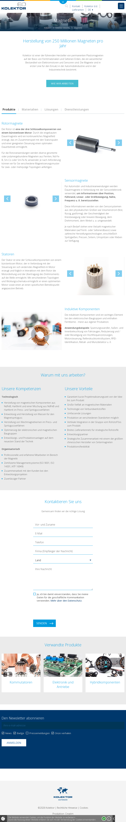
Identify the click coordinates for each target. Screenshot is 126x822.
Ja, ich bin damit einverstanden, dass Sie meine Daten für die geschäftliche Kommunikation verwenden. (62, 597)
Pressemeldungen (39, 733)
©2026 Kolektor (46, 807)
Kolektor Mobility (62, 27)
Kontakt (76, 6)
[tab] (29, 109)
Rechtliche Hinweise (67, 807)
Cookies (84, 807)
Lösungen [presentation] (51, 109)
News (8, 733)
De (90, 9)
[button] (63, 560)
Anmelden (14, 743)
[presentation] (57, 611)
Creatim (69, 813)
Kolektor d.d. (91, 6)
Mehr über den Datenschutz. (66, 600)
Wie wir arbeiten (62, 83)
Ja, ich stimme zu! (104, 819)
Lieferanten (78, 9)
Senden (41, 623)
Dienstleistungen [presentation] (77, 109)
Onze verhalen (63, 733)
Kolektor (47, 27)
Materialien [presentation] (30, 109)
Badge (20, 733)
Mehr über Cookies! (109, 819)
